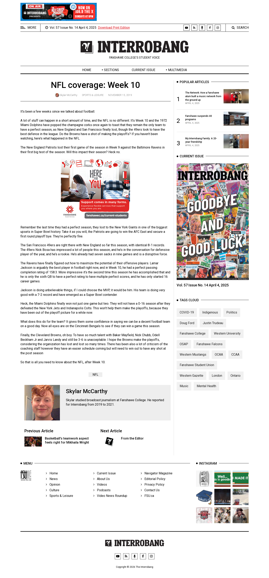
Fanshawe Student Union (197, 368)
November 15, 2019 (120, 95)
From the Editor (132, 438)
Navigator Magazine (156, 479)
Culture (52, 496)
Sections (111, 70)
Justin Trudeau (213, 326)
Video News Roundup (110, 501)
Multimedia (177, 70)
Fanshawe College (193, 337)
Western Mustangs (193, 358)
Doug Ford (187, 326)
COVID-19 (187, 316)
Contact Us (150, 496)
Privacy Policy (152, 490)
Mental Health (206, 389)
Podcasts (102, 496)
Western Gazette (191, 379)
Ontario (236, 379)
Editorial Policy (153, 484)
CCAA (235, 358)
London (217, 379)
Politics (231, 316)
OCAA (219, 358)
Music (184, 389)
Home (86, 70)
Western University (227, 337)
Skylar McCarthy (68, 95)
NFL (95, 375)
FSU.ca (147, 501)
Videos (100, 490)
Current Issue (143, 70)
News (52, 484)
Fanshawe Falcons (209, 347)
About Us (101, 484)
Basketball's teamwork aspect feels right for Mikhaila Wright (67, 440)
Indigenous (210, 316)
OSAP (184, 347)
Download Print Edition (114, 28)
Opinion (53, 490)
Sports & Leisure (93, 95)
